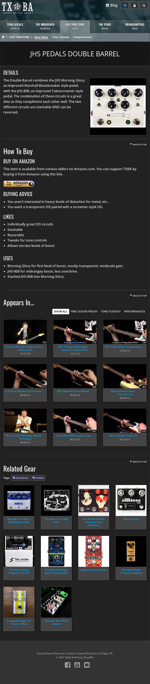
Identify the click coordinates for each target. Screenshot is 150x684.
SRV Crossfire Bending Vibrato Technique (23, 437)
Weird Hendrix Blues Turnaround (123, 392)
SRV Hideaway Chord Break (73, 391)
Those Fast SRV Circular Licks (73, 435)
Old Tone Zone (19, 37)
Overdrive (22, 477)
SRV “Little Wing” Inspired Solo (123, 346)
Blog (111, 5)
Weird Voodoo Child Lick (123, 435)
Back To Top (140, 144)
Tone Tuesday (60, 37)
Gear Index (41, 37)
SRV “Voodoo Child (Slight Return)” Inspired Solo (73, 348)
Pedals (39, 477)
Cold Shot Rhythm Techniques (23, 391)
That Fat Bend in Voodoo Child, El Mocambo (23, 348)
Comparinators (82, 37)
